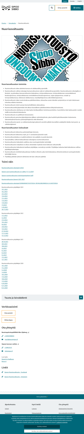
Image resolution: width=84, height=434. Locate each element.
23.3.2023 (4, 194)
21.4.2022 (4, 220)
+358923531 (8, 347)
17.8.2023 (4, 203)
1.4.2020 (4, 272)
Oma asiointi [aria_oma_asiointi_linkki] (63, 8)
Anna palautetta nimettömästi (67, 413)
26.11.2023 (5, 209)
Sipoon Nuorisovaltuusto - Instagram (14, 377)
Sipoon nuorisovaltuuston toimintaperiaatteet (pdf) (17, 175)
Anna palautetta (42, 397)
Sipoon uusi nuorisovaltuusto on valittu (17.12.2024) (18, 172)
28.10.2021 (5, 242)
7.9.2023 (4, 205)
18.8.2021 (4, 246)
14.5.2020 (4, 274)
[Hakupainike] (52, 7)
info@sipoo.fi (9, 351)
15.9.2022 (4, 229)
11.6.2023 (4, 200)
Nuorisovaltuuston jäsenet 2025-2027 (13, 179)
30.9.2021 (4, 244)
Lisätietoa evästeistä (61, 422)
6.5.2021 (4, 251)
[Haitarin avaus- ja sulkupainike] (81, 297)
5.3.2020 (4, 270)
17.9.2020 (4, 281)
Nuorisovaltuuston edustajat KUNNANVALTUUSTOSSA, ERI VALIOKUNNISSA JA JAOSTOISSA (30, 183)
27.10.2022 (5, 231)
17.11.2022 (5, 233)
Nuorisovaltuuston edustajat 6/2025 (13, 168)
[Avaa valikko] (77, 7)
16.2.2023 (4, 192)
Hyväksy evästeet (42, 426)
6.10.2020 (4, 283)
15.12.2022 (5, 236)
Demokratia (12, 23)
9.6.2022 (4, 224)
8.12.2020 (4, 288)
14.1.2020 (4, 266)
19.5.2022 (4, 222)
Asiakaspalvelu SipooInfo (66, 409)
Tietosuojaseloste (36, 413)
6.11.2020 (4, 286)
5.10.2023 (4, 207)
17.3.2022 (4, 215)
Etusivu (4, 23)
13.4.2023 (4, 196)
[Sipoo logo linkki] (10, 9)
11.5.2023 (4, 198)
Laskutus (34, 409)
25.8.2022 (4, 227)
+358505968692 (9, 336)
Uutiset (7, 409)
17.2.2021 (4, 257)
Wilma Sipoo (8, 320)
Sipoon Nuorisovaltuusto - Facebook (14, 372)
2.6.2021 (4, 248)
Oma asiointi (8, 313)
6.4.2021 (4, 253)
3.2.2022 (4, 218)
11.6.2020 (4, 277)
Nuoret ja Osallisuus (8, 359)
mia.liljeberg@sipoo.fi (11, 339)
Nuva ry (4, 361)
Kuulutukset (8, 413)
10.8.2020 (4, 279)
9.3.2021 (4, 255)
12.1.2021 (4, 259)
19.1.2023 (4, 189)
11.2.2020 (4, 268)
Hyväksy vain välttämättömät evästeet (42, 431)
